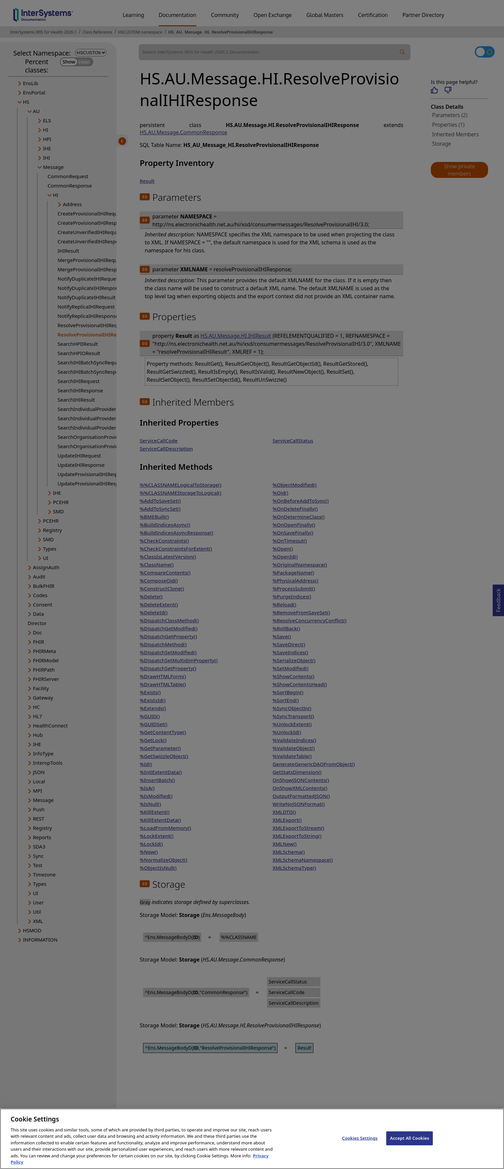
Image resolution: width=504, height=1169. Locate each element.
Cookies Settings (360, 1146)
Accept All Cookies (409, 1146)
